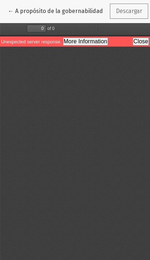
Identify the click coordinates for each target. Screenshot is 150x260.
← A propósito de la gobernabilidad (55, 10)
